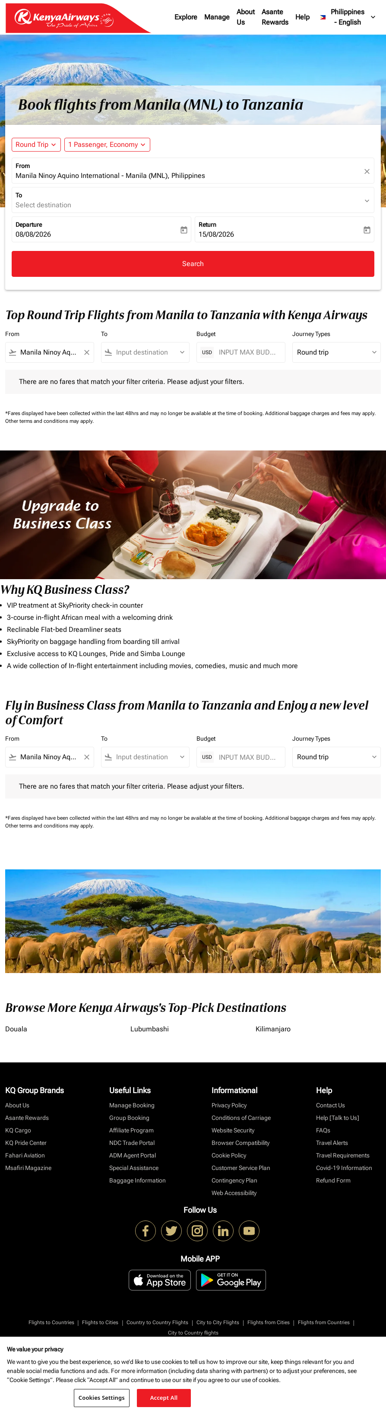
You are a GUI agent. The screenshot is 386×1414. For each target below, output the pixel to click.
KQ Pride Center (26, 1142)
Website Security (233, 1130)
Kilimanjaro (273, 1029)
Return (207, 224)
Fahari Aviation (25, 1155)
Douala (16, 1029)
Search (193, 264)
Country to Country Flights (157, 1322)
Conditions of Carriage (241, 1117)
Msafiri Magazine (28, 1167)
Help (302, 17)
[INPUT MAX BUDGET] (247, 352)
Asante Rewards (275, 17)
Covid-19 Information (344, 1167)
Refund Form (333, 1180)
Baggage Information (137, 1180)
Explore (185, 17)
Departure (29, 224)
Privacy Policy (229, 1105)
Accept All (164, 1397)
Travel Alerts (332, 1142)
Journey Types (311, 333)
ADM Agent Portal (132, 1155)
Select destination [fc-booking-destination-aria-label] (43, 205)
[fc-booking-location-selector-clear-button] (368, 171)
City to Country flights (193, 1333)
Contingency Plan (234, 1180)
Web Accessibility (234, 1192)
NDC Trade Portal (132, 1142)
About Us (246, 17)
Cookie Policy (229, 1155)
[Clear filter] (86, 352)
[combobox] (49, 352)
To (19, 195)
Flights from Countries (324, 1322)
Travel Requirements (343, 1155)
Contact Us (330, 1105)
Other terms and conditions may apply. (49, 421)
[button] (107, 145)
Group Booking (129, 1117)
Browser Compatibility (240, 1142)
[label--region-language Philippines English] (348, 17)
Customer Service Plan (241, 1167)
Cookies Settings (102, 1397)
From (23, 165)
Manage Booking (132, 1105)
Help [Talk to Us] (337, 1117)
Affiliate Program (131, 1130)
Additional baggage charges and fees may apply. (320, 413)
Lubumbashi (149, 1029)
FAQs (323, 1130)
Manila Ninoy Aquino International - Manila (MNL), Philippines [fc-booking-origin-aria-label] (110, 175)
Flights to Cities (100, 1322)
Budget (205, 333)
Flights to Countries (51, 1322)
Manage (217, 17)
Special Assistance (133, 1167)
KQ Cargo (18, 1130)
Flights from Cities (268, 1322)
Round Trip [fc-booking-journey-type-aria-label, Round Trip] (32, 144)
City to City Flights (217, 1322)
